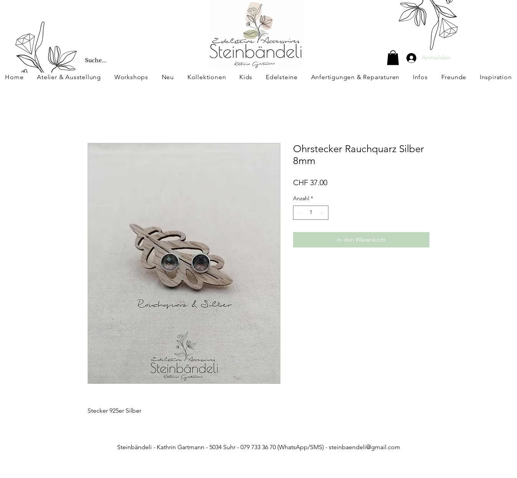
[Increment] (322, 212)
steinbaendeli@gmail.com (364, 447)
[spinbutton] (311, 212)
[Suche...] (114, 60)
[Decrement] (299, 212)
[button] (393, 57)
